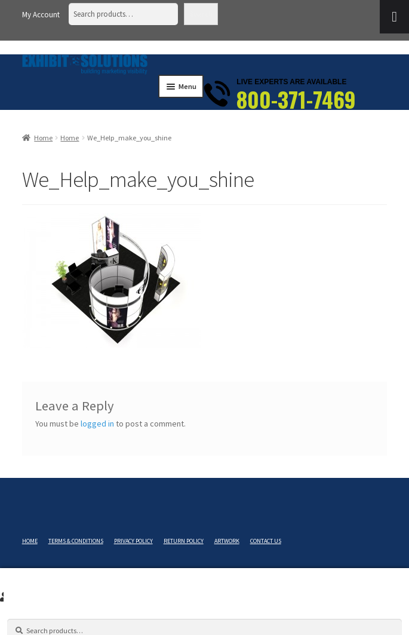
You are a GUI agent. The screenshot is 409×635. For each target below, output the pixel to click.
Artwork (226, 541)
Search (201, 14)
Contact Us (265, 541)
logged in (97, 423)
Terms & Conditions (75, 541)
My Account (41, 15)
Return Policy (184, 541)
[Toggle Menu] (394, 16)
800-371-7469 (296, 99)
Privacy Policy (133, 541)
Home (43, 137)
